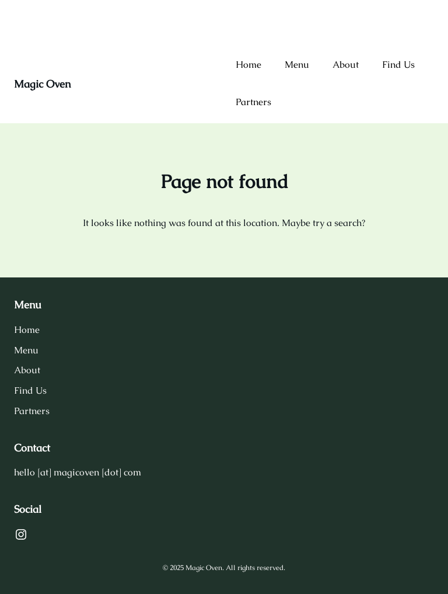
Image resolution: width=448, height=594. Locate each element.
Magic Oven (42, 84)
